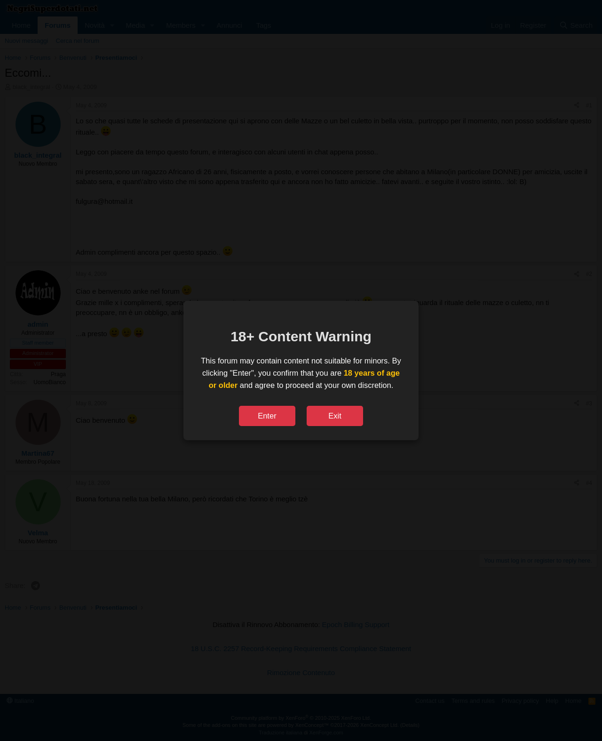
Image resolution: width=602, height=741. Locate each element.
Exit (334, 415)
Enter (267, 415)
